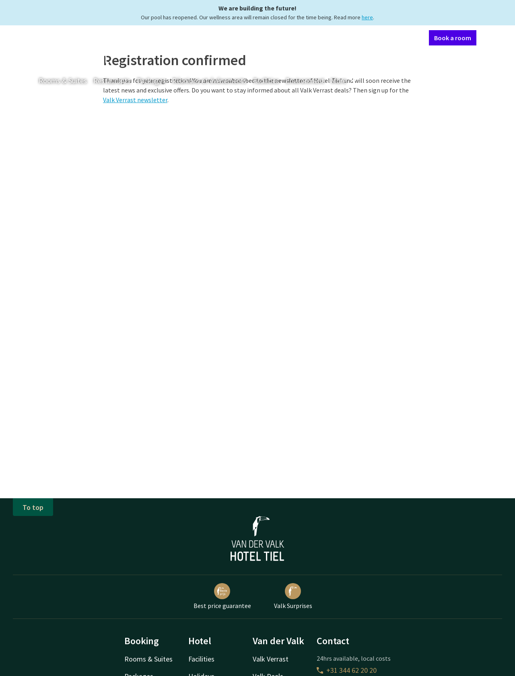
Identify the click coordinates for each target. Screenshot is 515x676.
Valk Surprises (293, 596)
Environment (305, 80)
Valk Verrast (270, 659)
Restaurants (111, 80)
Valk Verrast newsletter (135, 100)
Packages (151, 80)
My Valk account (376, 37)
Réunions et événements (209, 80)
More (344, 80)
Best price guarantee (222, 596)
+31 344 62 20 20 (347, 670)
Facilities (266, 80)
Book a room (452, 38)
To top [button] (33, 507)
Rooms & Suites (63, 80)
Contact (336, 37)
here (367, 17)
